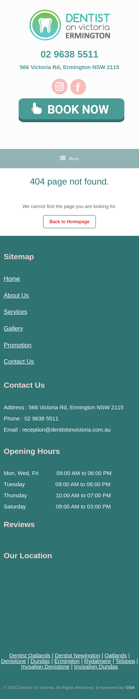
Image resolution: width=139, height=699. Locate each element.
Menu (69, 158)
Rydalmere (97, 661)
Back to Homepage (69, 221)
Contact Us (19, 361)
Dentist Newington (77, 655)
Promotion (18, 345)
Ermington (66, 661)
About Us (16, 295)
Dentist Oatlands (29, 655)
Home (12, 278)
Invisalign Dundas (96, 666)
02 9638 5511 (70, 54)
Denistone (13, 661)
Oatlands (116, 655)
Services (15, 311)
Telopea (125, 661)
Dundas (40, 661)
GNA (130, 687)
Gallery (13, 328)
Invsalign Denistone (45, 666)
